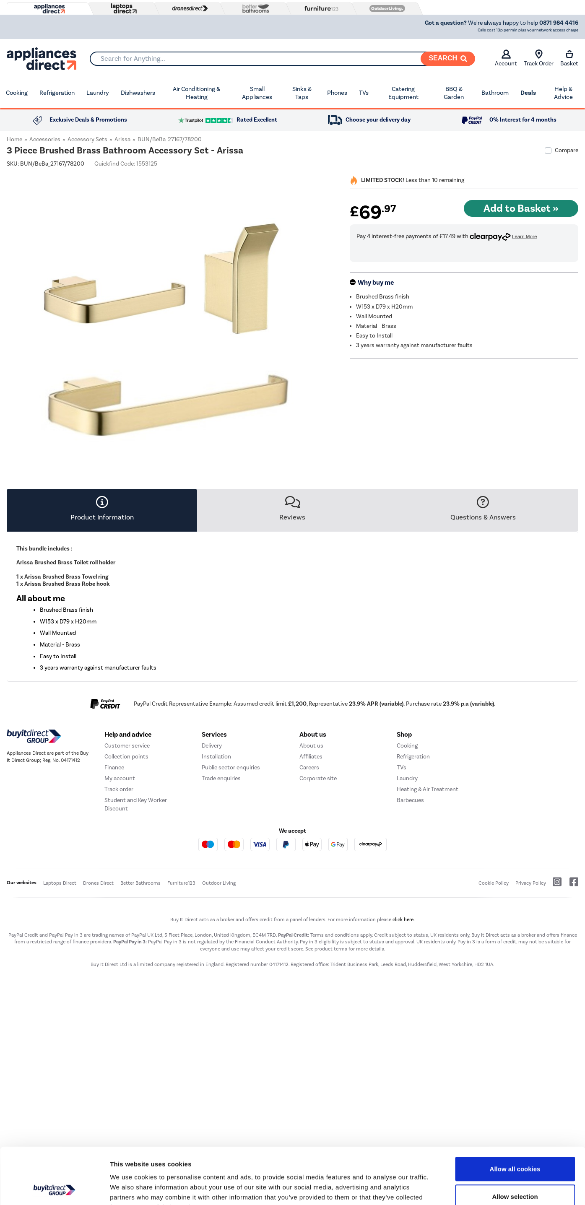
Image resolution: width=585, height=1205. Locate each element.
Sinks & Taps (302, 93)
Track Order (539, 58)
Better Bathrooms (140, 987)
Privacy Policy (530, 987)
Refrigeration (57, 92)
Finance (114, 871)
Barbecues (410, 904)
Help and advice (127, 839)
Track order (118, 893)
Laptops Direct (59, 987)
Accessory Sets (87, 139)
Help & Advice (563, 93)
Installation (216, 861)
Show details (440, 1188)
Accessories (44, 139)
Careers (309, 871)
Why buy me (376, 282)
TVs (364, 92)
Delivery (212, 850)
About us (311, 850)
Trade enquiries (221, 882)
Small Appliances (257, 93)
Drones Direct (98, 987)
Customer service (127, 850)
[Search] (448, 59)
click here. (404, 1024)
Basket (569, 58)
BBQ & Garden (454, 93)
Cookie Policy (493, 987)
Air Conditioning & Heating (196, 93)
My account (119, 882)
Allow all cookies (515, 1115)
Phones (337, 92)
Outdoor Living (219, 987)
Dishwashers (138, 92)
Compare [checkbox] (566, 150)
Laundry (97, 92)
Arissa (122, 139)
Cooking (17, 92)
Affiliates (310, 861)
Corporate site (318, 882)
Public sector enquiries (231, 871)
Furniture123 (181, 987)
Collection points (126, 861)
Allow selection (515, 1143)
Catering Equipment (403, 93)
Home (14, 139)
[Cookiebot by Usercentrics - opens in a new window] (54, 1188)
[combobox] (282, 58)
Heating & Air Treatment (427, 893)
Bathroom (495, 92)
